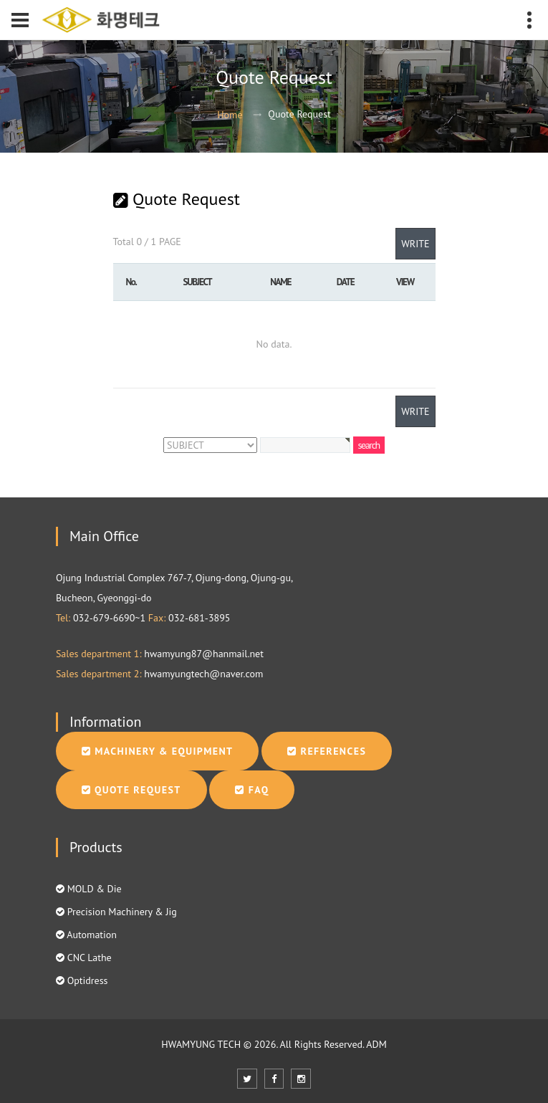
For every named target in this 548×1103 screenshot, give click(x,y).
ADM (376, 1044)
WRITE (415, 243)
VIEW (405, 281)
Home (229, 114)
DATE (345, 281)
